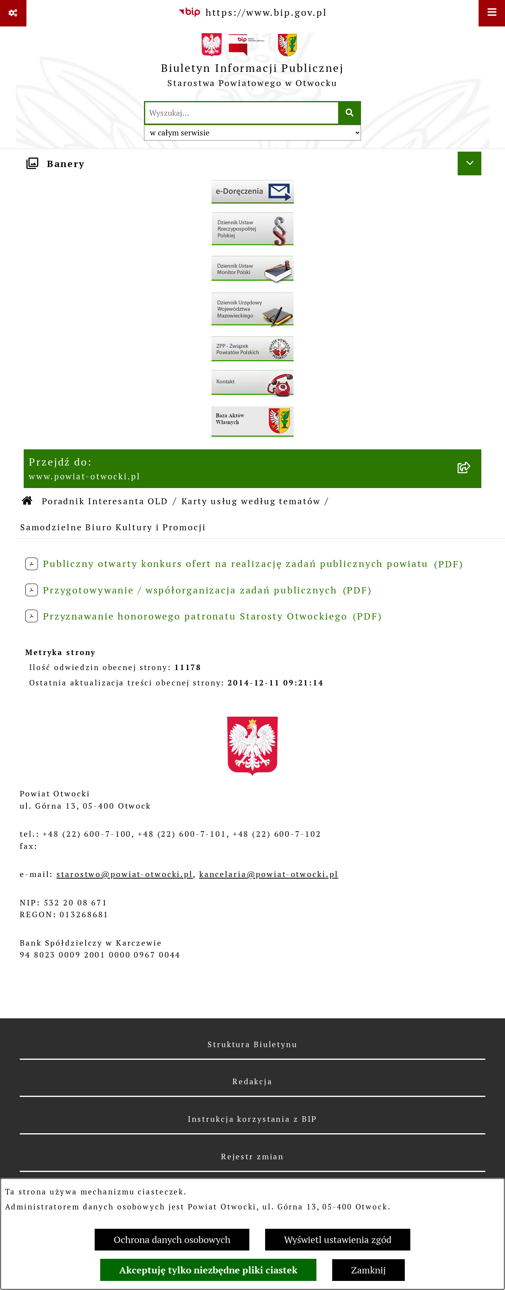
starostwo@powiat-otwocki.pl (124, 874)
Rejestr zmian (252, 1156)
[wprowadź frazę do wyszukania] (241, 113)
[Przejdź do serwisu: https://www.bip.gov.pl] (252, 12)
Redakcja (252, 1081)
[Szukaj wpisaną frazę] (350, 113)
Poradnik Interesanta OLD (105, 501)
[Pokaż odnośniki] (13, 13)
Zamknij (368, 1270)
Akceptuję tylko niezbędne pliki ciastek (208, 1270)
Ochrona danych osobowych (172, 1240)
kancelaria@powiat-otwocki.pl (269, 874)
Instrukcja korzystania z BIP (253, 1119)
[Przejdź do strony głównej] (252, 63)
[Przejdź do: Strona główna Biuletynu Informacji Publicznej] (27, 501)
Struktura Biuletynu (252, 1044)
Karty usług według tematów (251, 501)
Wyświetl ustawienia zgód (337, 1240)
